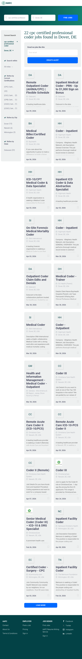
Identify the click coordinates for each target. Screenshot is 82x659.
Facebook (69, 621)
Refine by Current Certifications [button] (9, 78)
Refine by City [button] (11, 118)
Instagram (69, 630)
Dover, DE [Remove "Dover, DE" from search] (7, 51)
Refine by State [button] (9, 143)
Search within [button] (11, 61)
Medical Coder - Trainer (66, 278)
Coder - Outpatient (62, 326)
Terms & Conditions (10, 633)
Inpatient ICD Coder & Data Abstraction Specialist (64, 184)
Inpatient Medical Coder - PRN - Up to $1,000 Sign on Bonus (67, 87)
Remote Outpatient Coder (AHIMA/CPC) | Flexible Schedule (37, 87)
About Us (6, 629)
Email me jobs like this (36, 47)
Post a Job (27, 625)
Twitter (68, 626)
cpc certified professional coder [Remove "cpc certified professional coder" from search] (9, 44)
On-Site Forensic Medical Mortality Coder (37, 231)
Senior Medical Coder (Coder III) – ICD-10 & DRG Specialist (37, 524)
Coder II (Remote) (37, 470)
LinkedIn (69, 634)
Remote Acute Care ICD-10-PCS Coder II (67, 425)
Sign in (25, 633)
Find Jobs (68, 18)
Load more (38, 605)
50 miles (7, 67)
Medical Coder (35, 325)
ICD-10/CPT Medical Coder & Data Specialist (37, 183)
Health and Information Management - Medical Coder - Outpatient (36, 380)
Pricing (25, 629)
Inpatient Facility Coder (66, 520)
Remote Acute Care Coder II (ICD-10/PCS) (35, 425)
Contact (5, 625)
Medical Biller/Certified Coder (35, 134)
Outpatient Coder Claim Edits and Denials (37, 280)
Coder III (61, 373)
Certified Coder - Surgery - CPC (37, 569)
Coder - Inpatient (67, 131)
